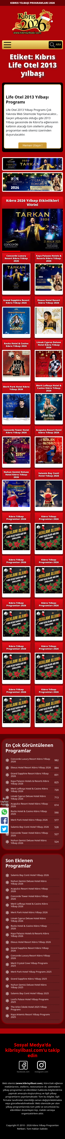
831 (56, 774)
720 (56, 789)
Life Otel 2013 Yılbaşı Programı (27, 99)
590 (56, 812)
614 (56, 805)
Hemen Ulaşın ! (32, 145)
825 (56, 782)
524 (56, 841)
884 (56, 767)
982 (56, 760)
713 (56, 797)
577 (56, 820)
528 (56, 827)
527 (56, 834)
